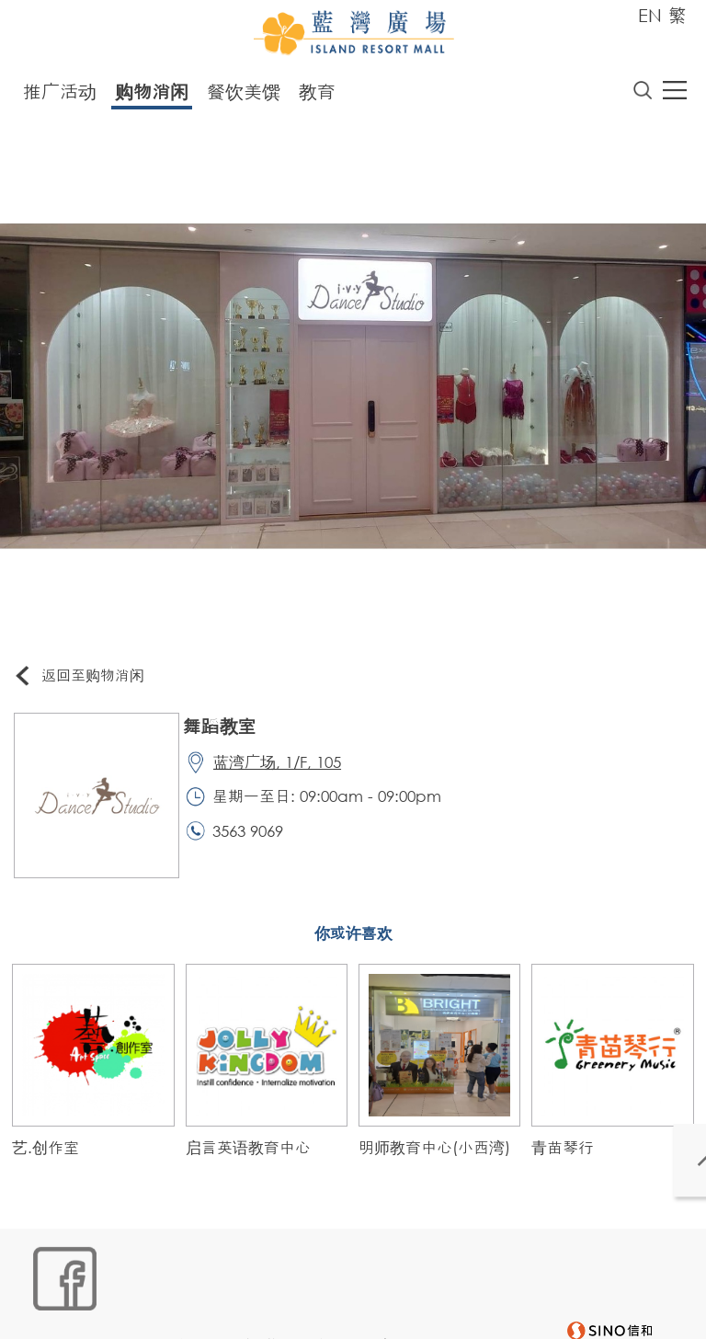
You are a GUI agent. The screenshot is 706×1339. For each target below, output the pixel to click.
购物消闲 (151, 95)
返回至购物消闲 (86, 680)
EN (650, 15)
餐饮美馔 (243, 95)
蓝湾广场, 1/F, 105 (286, 770)
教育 (317, 95)
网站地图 (45, 1280)
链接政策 (206, 1280)
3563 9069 (257, 843)
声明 (399, 1280)
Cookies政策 (125, 1280)
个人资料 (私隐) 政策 (309, 1280)
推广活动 (60, 95)
